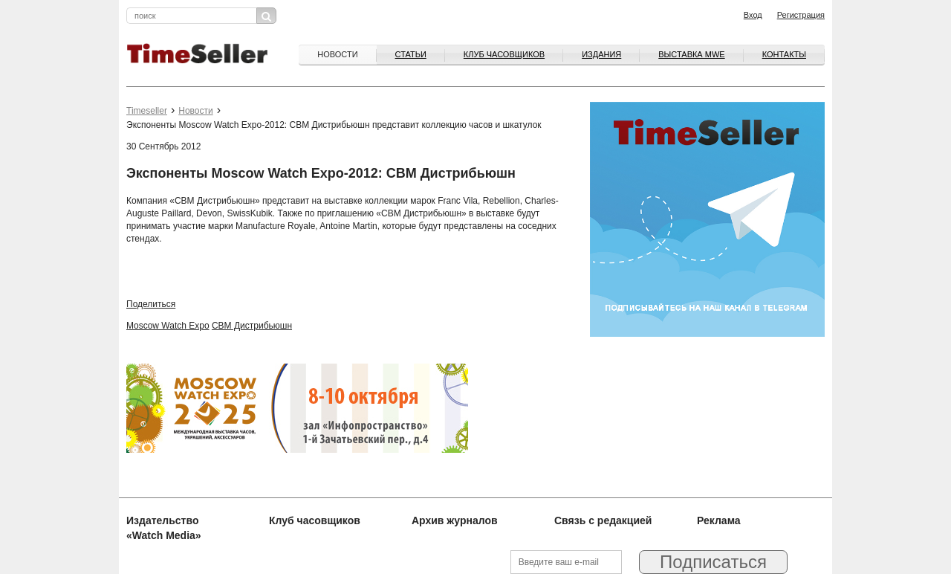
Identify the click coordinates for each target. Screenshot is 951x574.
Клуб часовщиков (504, 54)
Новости (337, 54)
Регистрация (801, 14)
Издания (601, 54)
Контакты (784, 54)
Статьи (410, 54)
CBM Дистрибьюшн (252, 325)
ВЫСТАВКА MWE (691, 54)
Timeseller (146, 111)
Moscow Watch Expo (168, 325)
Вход (753, 14)
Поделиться (150, 304)
